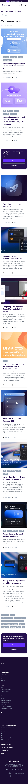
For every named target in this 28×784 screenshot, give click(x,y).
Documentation (5, 672)
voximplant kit (5, 614)
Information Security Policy (7, 727)
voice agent (13, 57)
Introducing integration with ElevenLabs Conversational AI (14, 66)
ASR (9, 530)
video (8, 624)
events (5, 360)
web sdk (21, 621)
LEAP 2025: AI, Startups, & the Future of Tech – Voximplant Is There (13, 366)
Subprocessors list (5, 739)
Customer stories (6, 744)
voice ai (20, 57)
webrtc (3, 624)
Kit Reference (4, 678)
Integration (14, 530)
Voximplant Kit (12, 11)
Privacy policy (4, 729)
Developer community (6, 689)
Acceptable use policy (6, 733)
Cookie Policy (4, 731)
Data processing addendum (7, 737)
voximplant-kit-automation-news (9, 621)
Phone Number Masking (6, 708)
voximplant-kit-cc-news (7, 617)
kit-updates (14, 624)
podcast (12, 614)
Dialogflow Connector (6, 700)
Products (3, 664)
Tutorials (3, 680)
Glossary (19, 11)
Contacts (3, 721)
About (2, 712)
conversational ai (7, 60)
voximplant (13, 627)
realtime (5, 473)
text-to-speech (11, 470)
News (2, 11)
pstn (19, 627)
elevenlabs (6, 57)
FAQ (2, 687)
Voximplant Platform (6, 666)
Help (2, 685)
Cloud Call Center (5, 702)
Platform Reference (5, 676)
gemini (16, 110)
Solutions (3, 696)
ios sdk (3, 627)
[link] (7, 770)
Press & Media (4, 715)
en (20, 5)
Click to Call (3, 704)
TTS (4, 110)
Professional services (7, 747)
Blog (2, 25)
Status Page (4, 719)
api (23, 627)
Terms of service (5, 735)
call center (22, 624)
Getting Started (4, 674)
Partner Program (5, 750)
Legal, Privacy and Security (8, 725)
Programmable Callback (6, 706)
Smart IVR (3, 698)
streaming (10, 110)
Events (6, 11)
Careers (3, 717)
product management (20, 617)
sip (8, 627)
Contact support (5, 691)
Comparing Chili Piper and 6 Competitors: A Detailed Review (13, 309)
